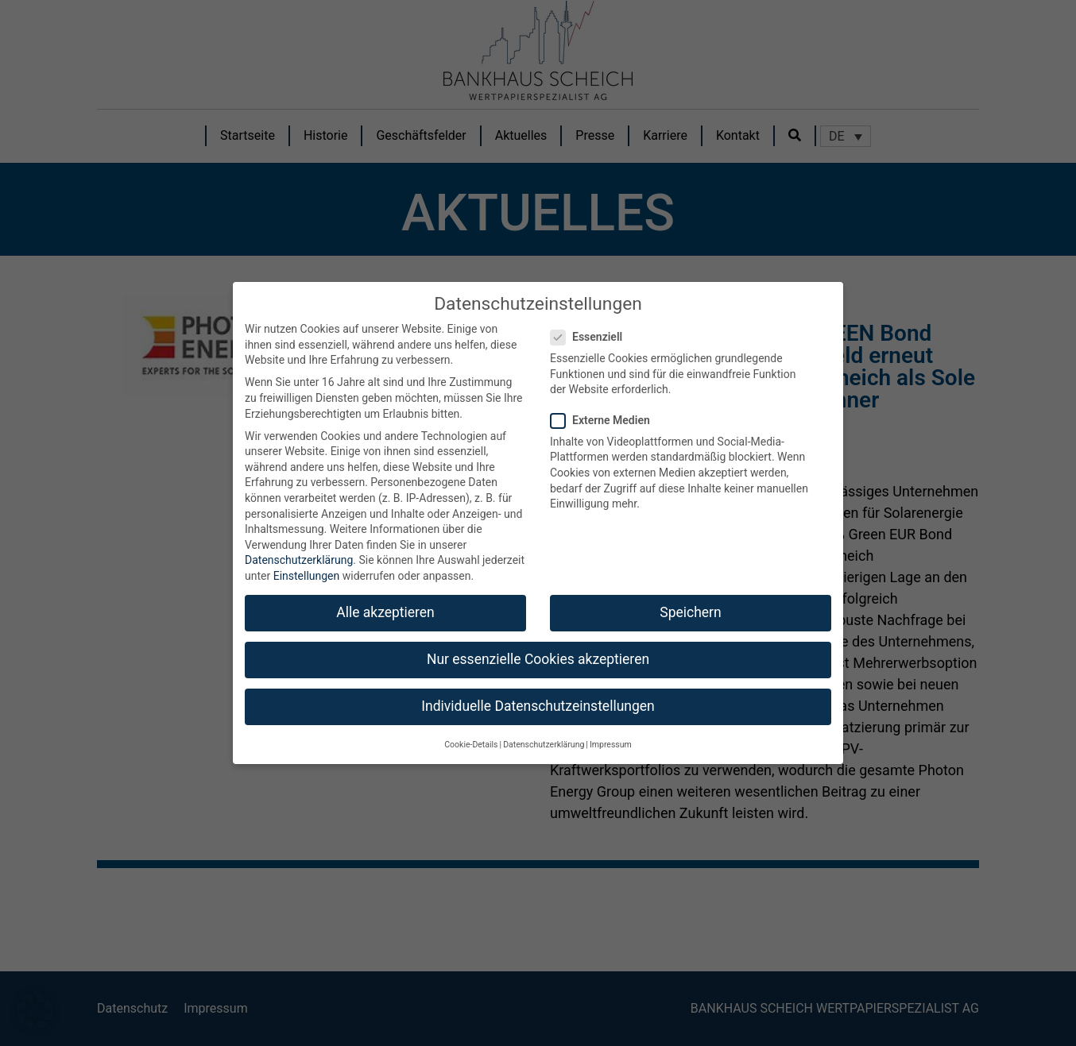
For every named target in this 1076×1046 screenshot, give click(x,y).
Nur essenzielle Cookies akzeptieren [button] (538, 659)
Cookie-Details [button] (470, 744)
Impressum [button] (611, 744)
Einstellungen (306, 575)
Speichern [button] (690, 612)
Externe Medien (605, 420)
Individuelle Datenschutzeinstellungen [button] (537, 706)
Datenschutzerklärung (299, 560)
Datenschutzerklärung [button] (543, 744)
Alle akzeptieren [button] (385, 612)
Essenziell (591, 337)
